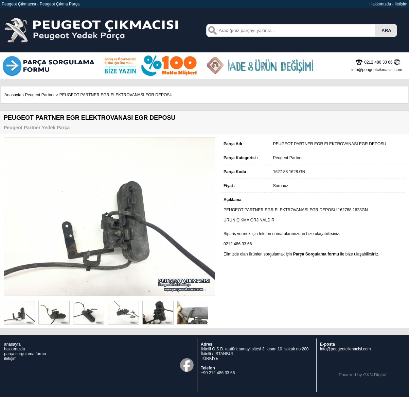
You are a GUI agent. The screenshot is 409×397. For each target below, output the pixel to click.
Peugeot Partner (40, 95)
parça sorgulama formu (25, 353)
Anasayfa (12, 95)
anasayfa (12, 344)
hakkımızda (14, 349)
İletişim (401, 4)
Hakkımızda (380, 4)
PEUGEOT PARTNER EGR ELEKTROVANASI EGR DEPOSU (116, 95)
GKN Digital (374, 374)
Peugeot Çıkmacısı (19, 4)
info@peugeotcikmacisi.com (345, 349)
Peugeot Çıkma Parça (59, 4)
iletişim (10, 358)
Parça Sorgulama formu (316, 254)
